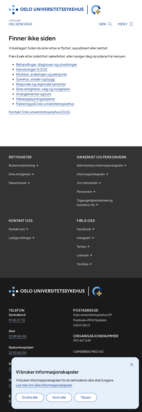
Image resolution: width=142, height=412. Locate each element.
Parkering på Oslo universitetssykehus (45, 104)
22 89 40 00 (17, 336)
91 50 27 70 (17, 320)
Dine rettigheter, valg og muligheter (43, 89)
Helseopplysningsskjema (35, 99)
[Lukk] (132, 364)
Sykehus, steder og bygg (35, 79)
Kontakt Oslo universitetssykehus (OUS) (39, 112)
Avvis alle (59, 397)
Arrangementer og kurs (33, 94)
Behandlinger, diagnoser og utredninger (46, 64)
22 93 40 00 (17, 352)
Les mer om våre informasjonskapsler (44, 385)
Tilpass (85, 397)
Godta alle (30, 397)
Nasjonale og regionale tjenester (41, 84)
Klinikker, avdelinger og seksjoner (41, 74)
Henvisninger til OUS (31, 69)
